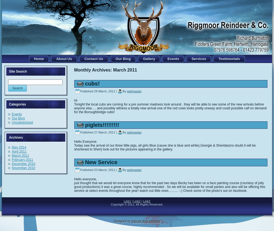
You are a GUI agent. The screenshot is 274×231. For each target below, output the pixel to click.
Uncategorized (22, 122)
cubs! (92, 84)
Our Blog (18, 118)
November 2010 (23, 168)
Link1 (127, 201)
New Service (101, 162)
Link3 (146, 201)
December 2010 (23, 164)
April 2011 (19, 151)
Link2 (137, 201)
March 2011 (20, 156)
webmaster (134, 91)
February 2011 (22, 160)
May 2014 (19, 147)
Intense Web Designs (146, 221)
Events (17, 114)
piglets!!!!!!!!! (102, 125)
